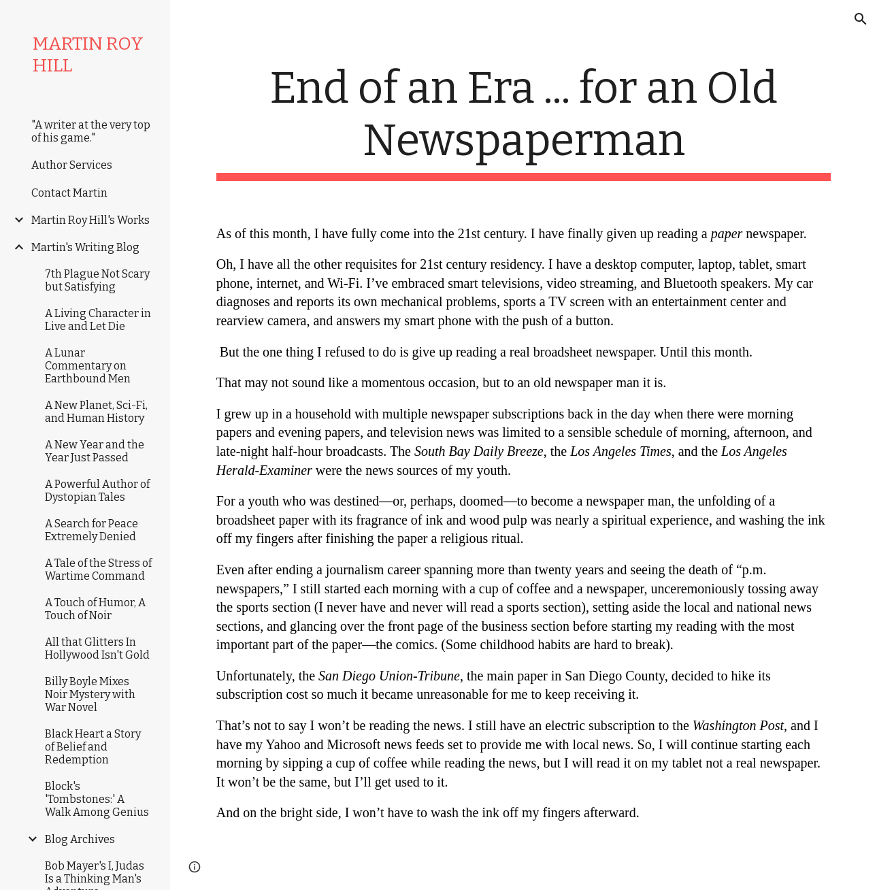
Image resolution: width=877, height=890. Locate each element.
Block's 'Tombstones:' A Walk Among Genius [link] (97, 799)
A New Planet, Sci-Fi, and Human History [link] (96, 412)
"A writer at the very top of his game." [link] (90, 131)
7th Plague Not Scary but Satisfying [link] (97, 280)
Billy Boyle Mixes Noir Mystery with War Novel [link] (90, 694)
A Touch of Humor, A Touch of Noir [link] (95, 609)
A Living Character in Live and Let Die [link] (98, 320)
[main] (523, 121)
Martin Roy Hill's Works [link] (90, 220)
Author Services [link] (71, 165)
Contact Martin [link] (69, 192)
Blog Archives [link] (80, 839)
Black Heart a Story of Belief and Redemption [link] (93, 746)
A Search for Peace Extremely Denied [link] (91, 530)
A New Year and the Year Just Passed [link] (94, 451)
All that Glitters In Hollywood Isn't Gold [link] (97, 648)
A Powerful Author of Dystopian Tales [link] (97, 491)
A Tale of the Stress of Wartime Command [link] (98, 569)
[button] (860, 19)
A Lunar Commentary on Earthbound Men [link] (88, 365)
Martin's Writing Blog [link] (85, 247)
